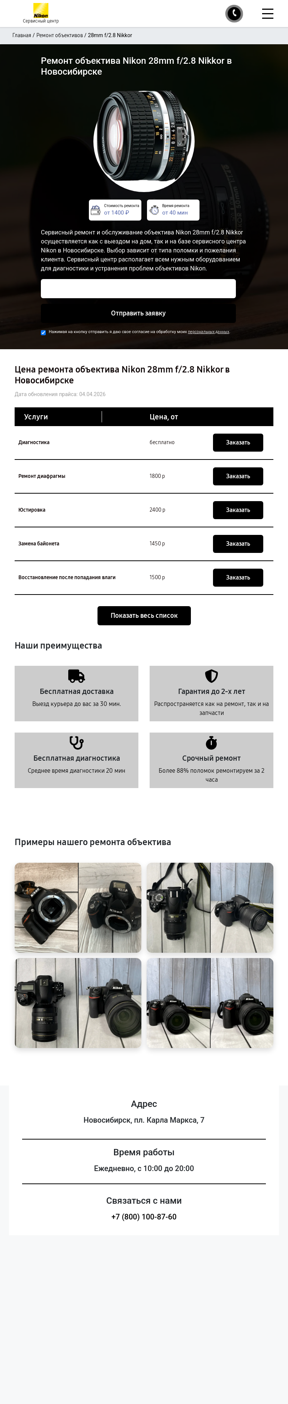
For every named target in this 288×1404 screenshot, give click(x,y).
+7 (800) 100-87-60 (144, 1216)
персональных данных (208, 331)
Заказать (238, 442)
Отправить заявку (138, 313)
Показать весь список (144, 615)
